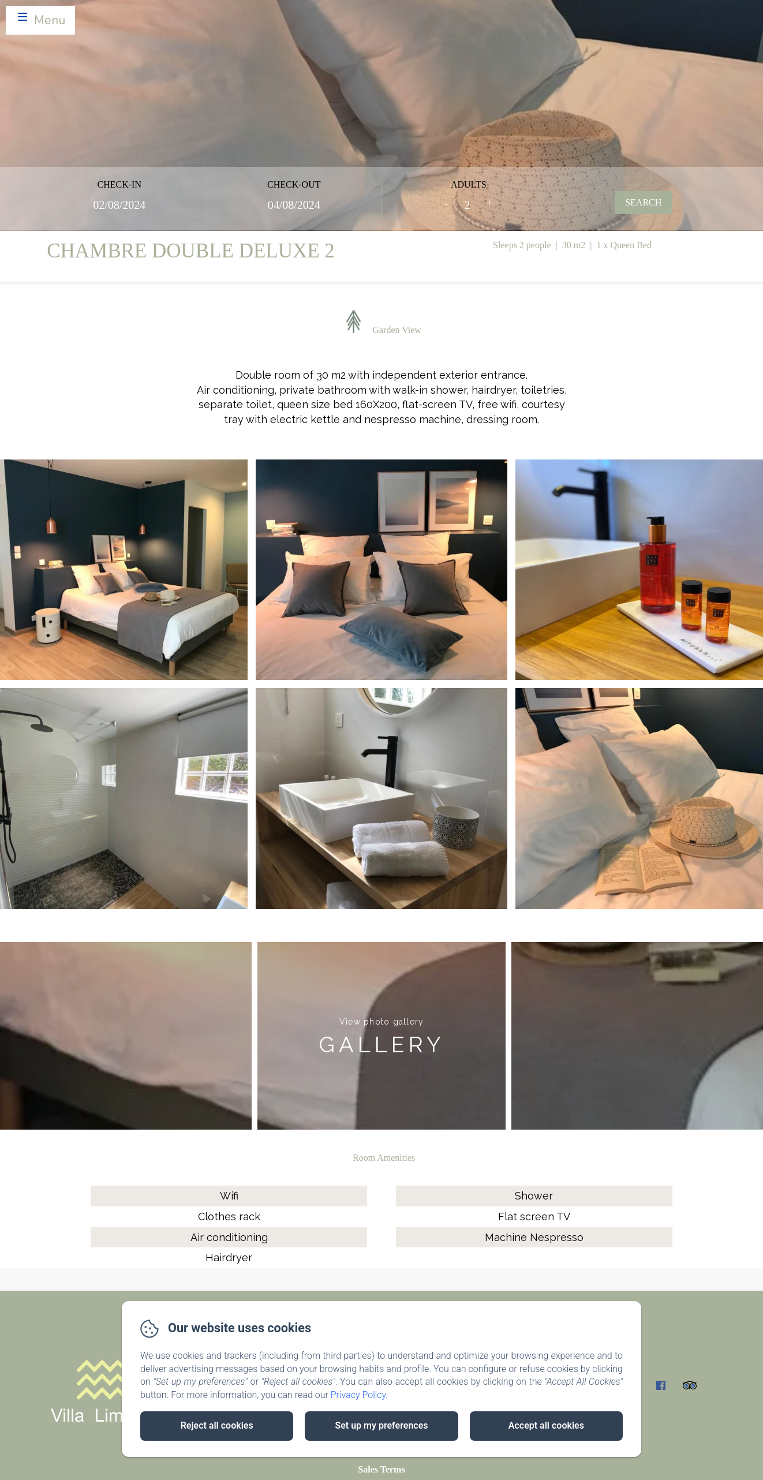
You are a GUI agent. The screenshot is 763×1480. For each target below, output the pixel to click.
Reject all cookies (217, 1425)
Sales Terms (381, 1469)
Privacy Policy (358, 1394)
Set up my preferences (381, 1425)
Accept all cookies (546, 1425)
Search (643, 202)
